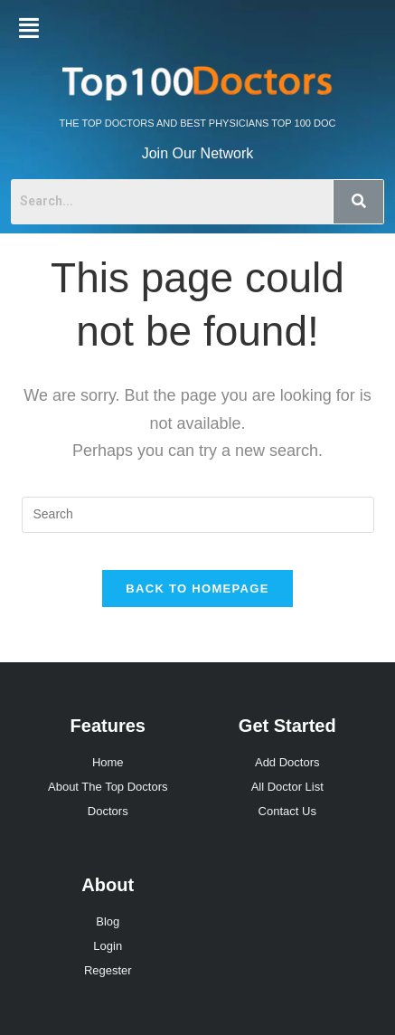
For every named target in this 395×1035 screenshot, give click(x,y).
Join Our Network (198, 153)
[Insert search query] (198, 515)
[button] (29, 28)
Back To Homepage (197, 588)
